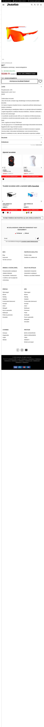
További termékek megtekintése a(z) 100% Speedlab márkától (22, 218)
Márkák (5, 339)
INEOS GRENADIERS (30, 335)
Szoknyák (26, 315)
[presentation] (2, 167)
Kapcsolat (5, 257)
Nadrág (4, 296)
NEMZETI (26, 339)
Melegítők (26, 319)
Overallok (5, 317)
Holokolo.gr (25, 362)
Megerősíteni (37, 238)
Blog (4, 255)
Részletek (4, 137)
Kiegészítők (6, 335)
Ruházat (5, 333)
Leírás (3, 86)
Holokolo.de (36, 360)
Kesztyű (5, 303)
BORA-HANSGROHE (29, 333)
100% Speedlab (6, 62)
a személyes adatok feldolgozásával (29, 241)
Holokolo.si (21, 360)
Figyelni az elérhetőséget (20, 81)
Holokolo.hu (8, 360)
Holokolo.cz (31, 359)
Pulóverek (26, 310)
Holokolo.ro (15, 360)
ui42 (19, 359)
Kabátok (5, 299)
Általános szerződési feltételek (32, 275)
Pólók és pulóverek (8, 315)
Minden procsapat (28, 342)
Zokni (4, 306)
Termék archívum (7, 259)
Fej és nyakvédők (7, 310)
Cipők (4, 337)
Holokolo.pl (38, 359)
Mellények (5, 312)
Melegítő (5, 308)
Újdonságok (6, 292)
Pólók (25, 312)
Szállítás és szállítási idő (30, 257)
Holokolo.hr (19, 362)
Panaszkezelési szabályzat (10, 271)
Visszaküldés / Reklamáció (10, 275)
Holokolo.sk (24, 359)
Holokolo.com (28, 360)
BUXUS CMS (12, 359)
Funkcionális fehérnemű (9, 301)
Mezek (4, 294)
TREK (25, 337)
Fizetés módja (27, 255)
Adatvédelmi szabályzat (30, 273)
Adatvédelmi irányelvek (30, 271)
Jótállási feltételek (7, 273)
